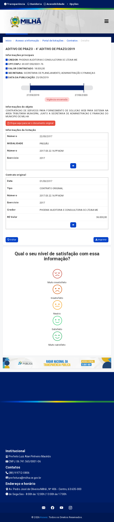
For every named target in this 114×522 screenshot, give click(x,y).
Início (9, 40)
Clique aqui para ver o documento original (30, 123)
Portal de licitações (52, 40)
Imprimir (101, 239)
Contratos (72, 40)
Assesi (44, 517)
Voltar (11, 239)
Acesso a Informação (27, 40)
